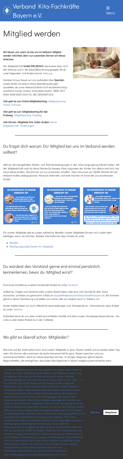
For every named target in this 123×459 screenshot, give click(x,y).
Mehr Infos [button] (60, 454)
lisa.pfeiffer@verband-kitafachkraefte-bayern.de (79, 295)
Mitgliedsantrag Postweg (28, 115)
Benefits (14, 242)
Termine (17, 309)
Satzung (47, 73)
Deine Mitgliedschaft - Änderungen (30, 123)
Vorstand (73, 285)
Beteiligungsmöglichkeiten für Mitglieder (31, 246)
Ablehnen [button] (95, 412)
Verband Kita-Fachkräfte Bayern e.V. (46, 10)
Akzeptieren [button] (111, 412)
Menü (110, 10)
